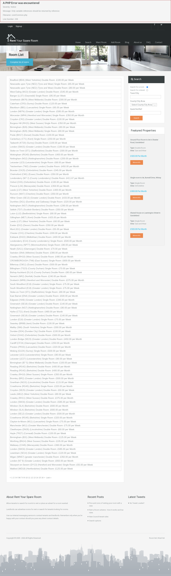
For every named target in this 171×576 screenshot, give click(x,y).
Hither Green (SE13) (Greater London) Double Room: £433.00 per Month (45, 198)
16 (42, 478)
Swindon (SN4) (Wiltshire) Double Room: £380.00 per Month (39, 253)
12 (32, 478)
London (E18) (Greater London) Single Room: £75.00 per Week (40, 319)
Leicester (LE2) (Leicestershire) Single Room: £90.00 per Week (40, 355)
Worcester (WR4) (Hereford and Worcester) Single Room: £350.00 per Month (47, 115)
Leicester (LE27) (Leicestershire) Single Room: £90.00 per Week (41, 359)
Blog (127, 42)
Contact (158, 42)
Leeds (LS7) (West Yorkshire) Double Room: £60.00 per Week (40, 221)
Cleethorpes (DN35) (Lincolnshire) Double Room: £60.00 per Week (42, 429)
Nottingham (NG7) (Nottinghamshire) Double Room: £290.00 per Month (44, 206)
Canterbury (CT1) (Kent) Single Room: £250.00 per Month (38, 139)
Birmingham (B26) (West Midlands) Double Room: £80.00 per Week (42, 127)
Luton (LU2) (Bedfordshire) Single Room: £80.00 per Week (38, 213)
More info (136, 162)
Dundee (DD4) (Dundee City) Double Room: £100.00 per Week (40, 331)
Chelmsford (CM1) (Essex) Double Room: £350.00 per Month (39, 174)
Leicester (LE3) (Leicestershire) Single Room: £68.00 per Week (40, 162)
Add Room (115, 42)
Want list (161, 538)
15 (40, 478)
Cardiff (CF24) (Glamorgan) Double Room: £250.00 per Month (40, 343)
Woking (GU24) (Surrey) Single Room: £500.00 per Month (38, 351)
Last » (48, 478)
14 (37, 478)
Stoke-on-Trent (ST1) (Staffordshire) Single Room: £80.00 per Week (42, 292)
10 (27, 478)
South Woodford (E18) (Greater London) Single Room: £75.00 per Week (44, 284)
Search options (95, 521)
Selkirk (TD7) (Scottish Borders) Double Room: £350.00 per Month (42, 209)
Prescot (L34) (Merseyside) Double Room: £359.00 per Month (39, 186)
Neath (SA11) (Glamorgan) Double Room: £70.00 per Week (38, 249)
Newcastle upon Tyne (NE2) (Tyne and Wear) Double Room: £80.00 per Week (47, 88)
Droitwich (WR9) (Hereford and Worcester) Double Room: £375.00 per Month (47, 280)
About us (138, 42)
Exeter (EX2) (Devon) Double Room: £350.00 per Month (37, 225)
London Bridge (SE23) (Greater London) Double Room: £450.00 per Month (46, 339)
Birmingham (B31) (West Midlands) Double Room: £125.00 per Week (43, 437)
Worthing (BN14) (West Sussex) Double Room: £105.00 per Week (41, 441)
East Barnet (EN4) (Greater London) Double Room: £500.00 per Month (44, 296)
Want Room (101, 42)
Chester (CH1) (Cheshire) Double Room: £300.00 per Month (39, 233)
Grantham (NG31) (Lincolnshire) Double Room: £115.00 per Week (42, 382)
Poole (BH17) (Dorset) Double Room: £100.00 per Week (37, 135)
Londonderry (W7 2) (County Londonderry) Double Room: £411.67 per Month (47, 178)
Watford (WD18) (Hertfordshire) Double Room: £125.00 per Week (41, 469)
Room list (153, 538)
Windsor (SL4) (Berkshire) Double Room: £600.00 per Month (39, 406)
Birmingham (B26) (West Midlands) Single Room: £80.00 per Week (42, 131)
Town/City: (134, 93)
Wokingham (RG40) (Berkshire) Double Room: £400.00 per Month (41, 155)
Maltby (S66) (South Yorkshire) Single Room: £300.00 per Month (41, 327)
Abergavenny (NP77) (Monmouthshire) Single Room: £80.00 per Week (44, 245)
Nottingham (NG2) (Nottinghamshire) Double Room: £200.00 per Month (44, 158)
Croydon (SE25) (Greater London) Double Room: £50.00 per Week (42, 390)
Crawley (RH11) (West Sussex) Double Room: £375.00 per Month (41, 398)
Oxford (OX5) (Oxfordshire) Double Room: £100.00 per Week (39, 182)
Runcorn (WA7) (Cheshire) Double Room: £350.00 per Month (39, 194)
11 (29, 478)
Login (10, 26)
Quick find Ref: (136, 109)
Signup (19, 26)
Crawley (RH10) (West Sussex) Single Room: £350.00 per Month (41, 374)
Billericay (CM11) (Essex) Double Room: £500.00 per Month (39, 264)
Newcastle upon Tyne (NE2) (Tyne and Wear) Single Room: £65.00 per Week (47, 84)
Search (88, 42)
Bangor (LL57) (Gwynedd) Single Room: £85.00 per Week (38, 96)
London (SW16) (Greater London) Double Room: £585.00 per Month (43, 402)
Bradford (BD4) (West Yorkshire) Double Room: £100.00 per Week (42, 80)
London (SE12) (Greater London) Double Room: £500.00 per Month (42, 414)
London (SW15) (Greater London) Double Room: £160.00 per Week (42, 147)
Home (78, 42)
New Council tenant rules (98, 517)
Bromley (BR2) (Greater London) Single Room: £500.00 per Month (42, 378)
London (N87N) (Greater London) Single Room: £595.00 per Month (42, 111)
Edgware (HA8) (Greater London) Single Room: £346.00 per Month (42, 300)
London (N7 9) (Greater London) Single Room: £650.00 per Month (41, 461)
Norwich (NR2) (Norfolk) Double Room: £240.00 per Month (38, 276)
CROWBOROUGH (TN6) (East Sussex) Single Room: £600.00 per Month (45, 261)
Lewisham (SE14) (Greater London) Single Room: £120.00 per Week (43, 453)
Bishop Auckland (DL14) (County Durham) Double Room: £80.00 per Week (46, 272)
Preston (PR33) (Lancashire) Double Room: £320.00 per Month (40, 347)
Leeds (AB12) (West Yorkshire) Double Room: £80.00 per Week (40, 394)
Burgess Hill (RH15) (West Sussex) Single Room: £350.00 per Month (43, 123)
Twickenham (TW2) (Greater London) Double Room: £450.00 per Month (44, 166)
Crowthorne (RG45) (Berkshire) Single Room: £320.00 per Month (41, 386)
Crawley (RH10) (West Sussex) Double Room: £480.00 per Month (41, 257)
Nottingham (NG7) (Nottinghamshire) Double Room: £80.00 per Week (43, 308)
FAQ (148, 42)
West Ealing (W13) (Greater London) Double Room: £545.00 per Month (44, 92)
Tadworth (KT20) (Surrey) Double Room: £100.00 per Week (38, 143)
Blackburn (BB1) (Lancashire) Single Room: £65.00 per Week (39, 107)
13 (35, 478)
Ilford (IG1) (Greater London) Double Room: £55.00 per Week (39, 229)
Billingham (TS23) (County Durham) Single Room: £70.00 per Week (42, 268)
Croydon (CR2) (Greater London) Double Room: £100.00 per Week (42, 119)
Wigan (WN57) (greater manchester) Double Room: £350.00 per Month (44, 457)
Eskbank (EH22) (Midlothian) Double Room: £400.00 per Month (40, 237)
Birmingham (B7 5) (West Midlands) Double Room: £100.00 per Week (43, 363)
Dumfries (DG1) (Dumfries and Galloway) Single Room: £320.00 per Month (46, 202)
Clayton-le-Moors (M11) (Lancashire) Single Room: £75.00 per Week (43, 421)
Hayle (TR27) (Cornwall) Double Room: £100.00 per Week (38, 433)
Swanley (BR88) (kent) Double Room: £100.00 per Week (37, 323)
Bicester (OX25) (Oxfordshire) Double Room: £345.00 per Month (41, 170)
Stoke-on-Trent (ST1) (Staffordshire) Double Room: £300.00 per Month (44, 151)
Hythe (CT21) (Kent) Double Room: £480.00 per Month (36, 312)
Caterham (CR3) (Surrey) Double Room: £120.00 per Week (38, 103)
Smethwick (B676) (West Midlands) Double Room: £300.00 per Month (43, 100)
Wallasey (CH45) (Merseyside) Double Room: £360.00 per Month (41, 445)
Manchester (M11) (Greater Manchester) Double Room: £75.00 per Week (45, 425)
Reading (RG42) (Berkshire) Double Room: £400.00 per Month (40, 366)
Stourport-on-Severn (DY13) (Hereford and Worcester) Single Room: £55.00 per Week (51, 465)
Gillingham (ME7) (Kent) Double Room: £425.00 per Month (38, 217)
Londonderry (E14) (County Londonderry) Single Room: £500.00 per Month (46, 241)
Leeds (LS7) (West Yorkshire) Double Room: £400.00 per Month (40, 190)
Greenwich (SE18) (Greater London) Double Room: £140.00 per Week (44, 304)
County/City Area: (137, 101)
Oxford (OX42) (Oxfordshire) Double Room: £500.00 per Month (40, 335)
